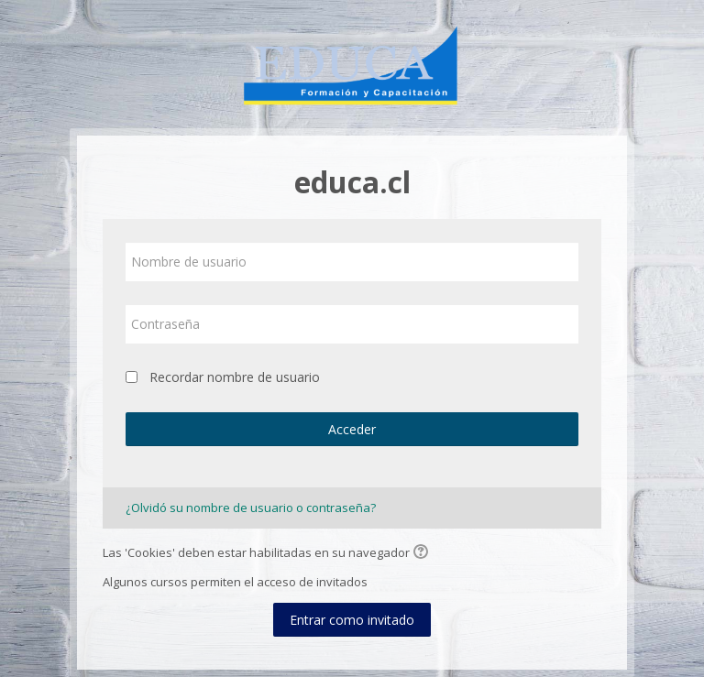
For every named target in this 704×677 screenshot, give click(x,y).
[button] (423, 553)
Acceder (352, 429)
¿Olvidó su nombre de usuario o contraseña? (251, 507)
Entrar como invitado (352, 619)
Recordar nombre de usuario (234, 377)
